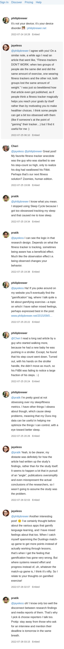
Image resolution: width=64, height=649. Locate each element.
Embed (35, 34)
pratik (15, 196)
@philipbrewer (20, 50)
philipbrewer (19, 18)
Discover (16, 2)
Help (38, 2)
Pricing (29, 2)
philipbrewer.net (36, 28)
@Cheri (15, 338)
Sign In (4, 2)
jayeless (16, 45)
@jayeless (17, 151)
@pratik (15, 397)
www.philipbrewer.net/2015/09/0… (31, 315)
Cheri (14, 146)
